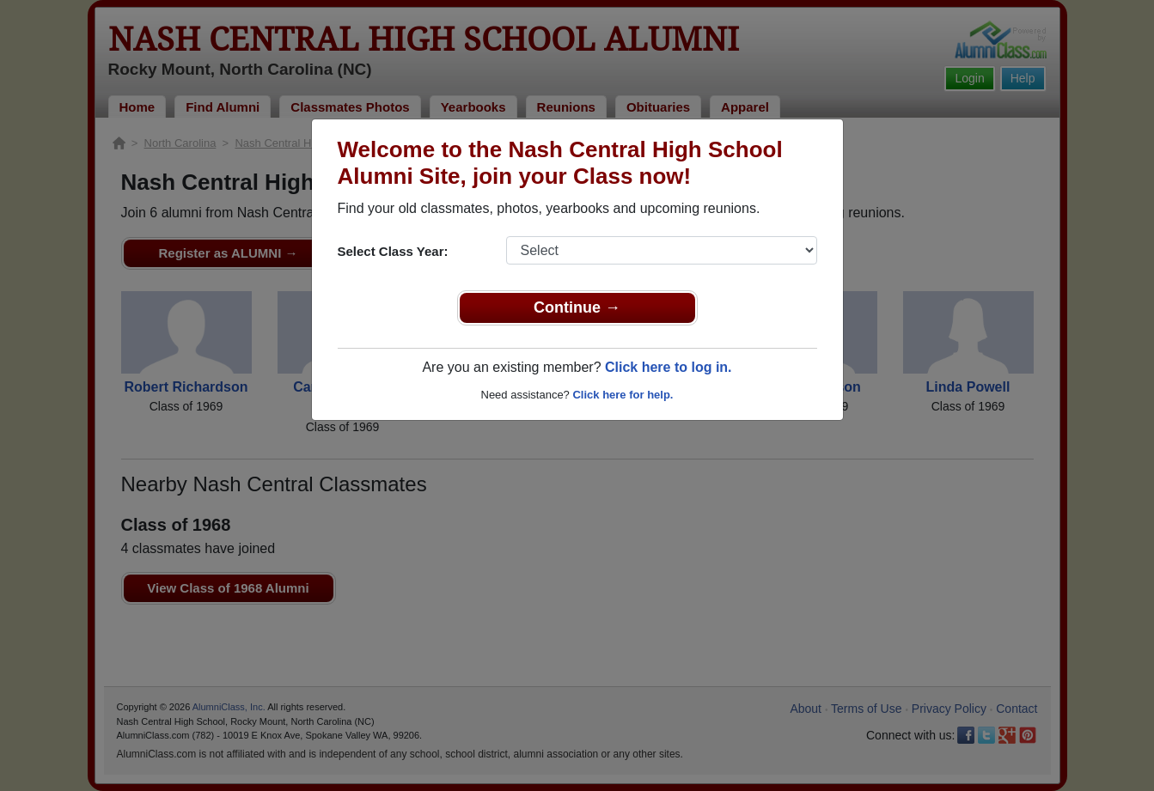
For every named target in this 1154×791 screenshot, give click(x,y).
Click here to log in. (668, 367)
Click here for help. (622, 394)
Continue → (577, 307)
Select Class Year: (393, 251)
